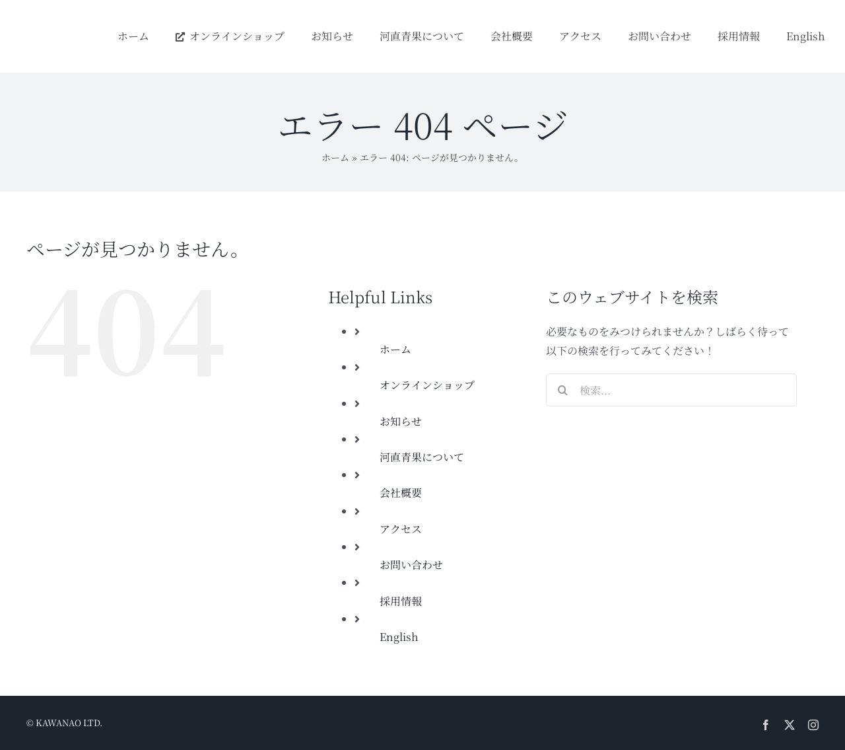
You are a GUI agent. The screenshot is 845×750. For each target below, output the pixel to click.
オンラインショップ (427, 385)
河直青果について (422, 457)
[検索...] (671, 389)
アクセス (401, 529)
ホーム (335, 157)
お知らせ (401, 421)
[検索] (562, 389)
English (399, 636)
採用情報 (401, 601)
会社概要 (401, 492)
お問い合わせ (411, 564)
